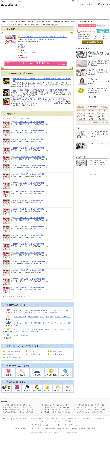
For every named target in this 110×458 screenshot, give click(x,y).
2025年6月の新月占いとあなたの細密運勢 (28, 209)
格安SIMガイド (88, 419)
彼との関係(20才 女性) (87, 35)
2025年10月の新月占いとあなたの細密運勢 (29, 174)
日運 (44, 323)
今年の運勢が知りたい (35, 354)
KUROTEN (7, 419)
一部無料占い (54, 312)
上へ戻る (92, 174)
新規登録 (100, 25)
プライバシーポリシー (36, 428)
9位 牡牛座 (101, 110)
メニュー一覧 (105, 1)
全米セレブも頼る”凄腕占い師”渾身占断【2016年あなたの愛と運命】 (43, 37)
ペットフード (43, 421)
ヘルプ (106, 25)
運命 (26, 323)
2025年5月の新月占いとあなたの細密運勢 (28, 218)
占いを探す (22, 21)
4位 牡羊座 (82, 119)
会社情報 (16, 428)
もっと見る (92, 97)
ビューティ (90, 1)
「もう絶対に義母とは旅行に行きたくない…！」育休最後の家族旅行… (27, 405)
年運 (30, 323)
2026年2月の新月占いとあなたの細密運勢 (28, 139)
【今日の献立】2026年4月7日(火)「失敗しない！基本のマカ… (60, 412)
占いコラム (74, 21)
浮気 (21, 312)
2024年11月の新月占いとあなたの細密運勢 (29, 270)
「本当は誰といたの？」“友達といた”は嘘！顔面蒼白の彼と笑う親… (62, 405)
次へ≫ (29, 118)
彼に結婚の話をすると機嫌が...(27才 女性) (93, 38)
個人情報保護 (50, 428)
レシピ (84, 1)
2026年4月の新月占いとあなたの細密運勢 (28, 122)
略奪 (30, 312)
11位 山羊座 (102, 116)
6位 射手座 (91, 113)
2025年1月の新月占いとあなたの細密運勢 (28, 253)
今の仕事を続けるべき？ (58, 354)
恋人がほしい (32, 351)
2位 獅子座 (82, 113)
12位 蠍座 (101, 119)
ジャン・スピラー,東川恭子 (27, 52)
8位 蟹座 (90, 119)
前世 (56, 323)
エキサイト (104, 4)
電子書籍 (68, 421)
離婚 (51, 317)
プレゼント (97, 1)
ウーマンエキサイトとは (40, 425)
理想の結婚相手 (33, 317)
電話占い (49, 21)
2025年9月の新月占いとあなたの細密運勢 (28, 183)
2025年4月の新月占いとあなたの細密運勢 (28, 226)
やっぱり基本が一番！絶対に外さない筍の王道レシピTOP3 (59, 407)
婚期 (47, 317)
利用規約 (24, 428)
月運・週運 (37, 323)
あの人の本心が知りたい (14, 351)
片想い (21, 310)
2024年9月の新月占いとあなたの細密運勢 (28, 288)
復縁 (26, 312)
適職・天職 (18, 329)
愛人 (35, 312)
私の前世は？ (10, 354)
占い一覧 (14, 21)
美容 (104, 419)
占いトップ (5, 21)
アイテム (78, 419)
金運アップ (56, 329)
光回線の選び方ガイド (20, 419)
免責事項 (74, 428)
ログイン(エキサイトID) (87, 25)
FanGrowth (33, 419)
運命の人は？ (58, 310)
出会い (42, 317)
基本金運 (47, 329)
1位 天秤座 (82, 110)
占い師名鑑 (65, 21)
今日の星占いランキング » (100, 122)
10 (22, 118)
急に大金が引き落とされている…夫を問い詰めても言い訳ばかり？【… (27, 412)
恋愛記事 (83, 21)
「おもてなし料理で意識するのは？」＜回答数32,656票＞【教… (61, 409)
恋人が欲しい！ (46, 310)
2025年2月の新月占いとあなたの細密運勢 (28, 244)
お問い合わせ (72, 425)
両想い (27, 310)
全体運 (16, 323)
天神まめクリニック (58, 419)
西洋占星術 (21, 47)
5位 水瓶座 (91, 110)
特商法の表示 (91, 428)
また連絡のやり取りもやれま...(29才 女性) (93, 36)
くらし (79, 1)
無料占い (57, 21)
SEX (40, 312)
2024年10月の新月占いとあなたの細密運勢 (29, 279)
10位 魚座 (101, 113)
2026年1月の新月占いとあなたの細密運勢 (28, 148)
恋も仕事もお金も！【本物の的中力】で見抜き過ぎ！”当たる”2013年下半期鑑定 (42, 80)
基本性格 (50, 323)
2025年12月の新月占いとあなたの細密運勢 (29, 157)
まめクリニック (44, 419)
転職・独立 (27, 329)
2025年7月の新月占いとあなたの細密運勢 (28, 200)
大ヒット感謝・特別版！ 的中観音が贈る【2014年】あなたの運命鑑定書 (40, 90)
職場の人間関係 (37, 329)
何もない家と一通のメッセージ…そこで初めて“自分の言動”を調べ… (26, 407)
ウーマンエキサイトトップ (88, 4)
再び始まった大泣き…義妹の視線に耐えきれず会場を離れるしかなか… (27, 409)
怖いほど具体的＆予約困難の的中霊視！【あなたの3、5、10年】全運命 (39, 99)
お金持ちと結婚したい (13, 357)
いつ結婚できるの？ (57, 351)
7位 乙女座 (91, 116)
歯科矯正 (98, 419)
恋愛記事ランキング (83, 48)
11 (24, 118)
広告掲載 (82, 428)
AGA (51, 421)
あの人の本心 (35, 310)
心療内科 (70, 419)
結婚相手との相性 (20, 317)
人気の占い (31, 21)
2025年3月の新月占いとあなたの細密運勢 (28, 235)
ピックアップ (81, 157)
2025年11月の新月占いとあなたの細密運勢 (29, 165)
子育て (74, 1)
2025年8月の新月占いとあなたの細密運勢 (28, 192)
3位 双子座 (82, 116)
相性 (15, 310)
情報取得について (63, 428)
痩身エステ (59, 421)
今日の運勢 (41, 21)
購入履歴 (91, 21)
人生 (21, 323)
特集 (77, 128)
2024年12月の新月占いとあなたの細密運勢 (29, 261)
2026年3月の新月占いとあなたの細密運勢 (28, 130)
